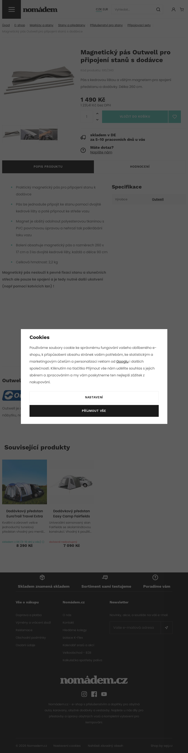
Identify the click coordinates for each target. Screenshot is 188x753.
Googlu (123, 361)
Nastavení (94, 397)
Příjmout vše (94, 411)
